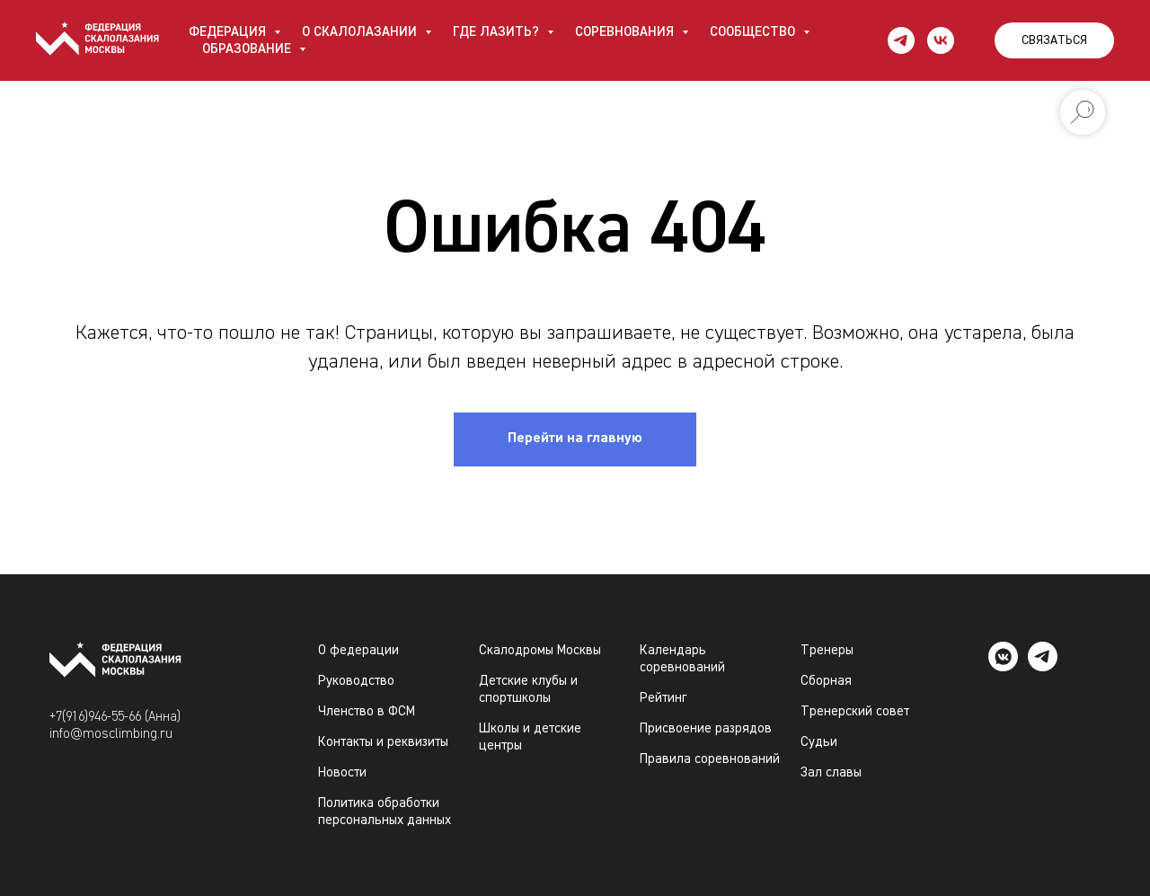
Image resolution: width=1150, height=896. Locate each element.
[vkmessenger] (1003, 666)
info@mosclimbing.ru (110, 734)
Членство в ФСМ (366, 711)
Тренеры (827, 650)
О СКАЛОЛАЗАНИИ (361, 32)
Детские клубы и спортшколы (528, 689)
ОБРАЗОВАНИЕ (248, 49)
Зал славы (831, 772)
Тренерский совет (855, 711)
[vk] (940, 40)
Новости (342, 772)
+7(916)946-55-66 (95, 716)
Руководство (356, 681)
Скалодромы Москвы (540, 650)
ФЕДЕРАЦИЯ (229, 32)
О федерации (358, 650)
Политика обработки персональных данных (384, 811)
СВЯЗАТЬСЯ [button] (1054, 40)
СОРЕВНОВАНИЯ (626, 32)
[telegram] (901, 40)
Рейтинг (663, 698)
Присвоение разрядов (706, 728)
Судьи (819, 742)
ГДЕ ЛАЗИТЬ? (498, 32)
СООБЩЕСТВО (754, 32)
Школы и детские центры (530, 737)
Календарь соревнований (682, 658)
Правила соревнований (710, 759)
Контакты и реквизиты (383, 742)
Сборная (826, 681)
